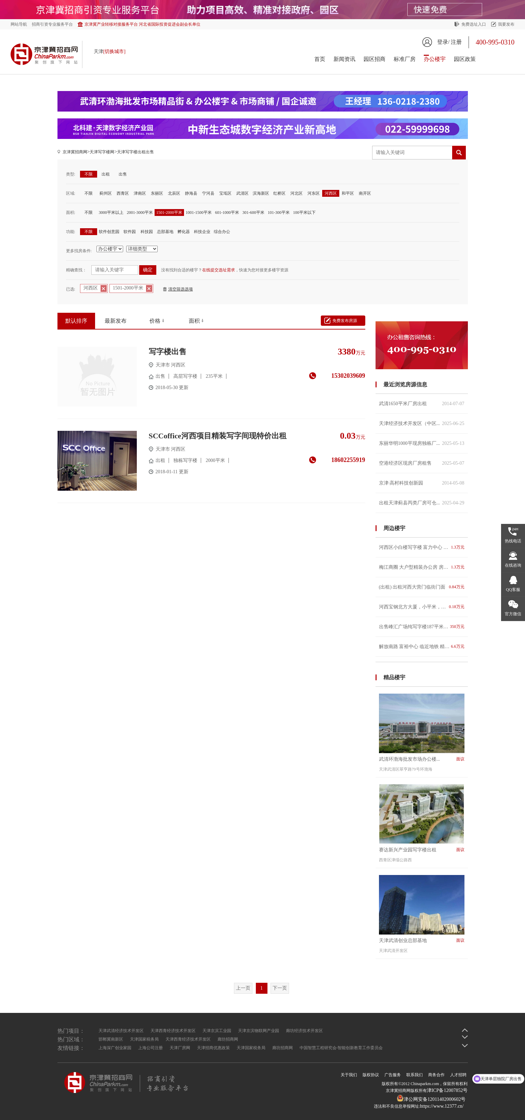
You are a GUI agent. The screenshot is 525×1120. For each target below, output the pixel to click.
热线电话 (513, 541)
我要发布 (506, 24)
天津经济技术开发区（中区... (421, 423)
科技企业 (202, 231)
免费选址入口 (473, 24)
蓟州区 (106, 193)
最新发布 (116, 321)
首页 (319, 59)
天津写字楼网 (102, 152)
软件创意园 (109, 231)
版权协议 (371, 1074)
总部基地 (165, 231)
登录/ (443, 42)
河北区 (296, 193)
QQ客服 (513, 589)
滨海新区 (261, 193)
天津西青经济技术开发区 (173, 1030)
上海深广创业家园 (115, 1047)
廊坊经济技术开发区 (304, 1030)
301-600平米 (253, 212)
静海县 (191, 193)
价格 (154, 321)
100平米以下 (304, 212)
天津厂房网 (180, 1047)
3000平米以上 (111, 212)
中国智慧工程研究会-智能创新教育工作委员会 (341, 1047)
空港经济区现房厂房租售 (421, 463)
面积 (194, 321)
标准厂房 (405, 59)
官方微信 (513, 614)
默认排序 (76, 321)
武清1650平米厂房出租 (421, 403)
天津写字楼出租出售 (135, 152)
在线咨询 (513, 565)
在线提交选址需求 (218, 270)
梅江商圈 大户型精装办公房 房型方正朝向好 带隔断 (421, 567)
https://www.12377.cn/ (441, 1106)
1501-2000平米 (169, 212)
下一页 (280, 988)
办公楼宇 (435, 59)
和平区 (348, 193)
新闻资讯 (344, 59)
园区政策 (465, 59)
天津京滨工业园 (216, 1030)
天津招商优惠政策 (213, 1047)
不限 (88, 174)
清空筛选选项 (180, 289)
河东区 (313, 193)
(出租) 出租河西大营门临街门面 (421, 587)
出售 (123, 174)
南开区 (365, 193)
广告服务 (392, 1074)
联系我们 (414, 1074)
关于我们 (349, 1074)
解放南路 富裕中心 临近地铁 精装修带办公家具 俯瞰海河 (421, 646)
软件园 (129, 231)
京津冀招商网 (75, 152)
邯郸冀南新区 (111, 1039)
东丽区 (157, 193)
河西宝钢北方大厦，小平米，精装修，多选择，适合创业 (421, 607)
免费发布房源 (344, 320)
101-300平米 (279, 212)
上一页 (243, 988)
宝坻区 (225, 193)
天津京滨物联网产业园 (258, 1030)
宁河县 (208, 193)
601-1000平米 (227, 212)
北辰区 (174, 193)
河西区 (331, 193)
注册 (456, 42)
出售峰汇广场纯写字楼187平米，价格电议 (421, 626)
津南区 (140, 193)
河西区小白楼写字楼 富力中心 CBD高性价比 (421, 547)
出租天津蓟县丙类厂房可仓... (421, 502)
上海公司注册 (150, 1047)
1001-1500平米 (199, 212)
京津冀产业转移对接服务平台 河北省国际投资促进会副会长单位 (142, 24)
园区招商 (374, 59)
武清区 (242, 193)
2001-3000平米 (140, 212)
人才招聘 (458, 1074)
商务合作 (436, 1074)
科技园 (147, 231)
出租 (106, 174)
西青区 (123, 193)
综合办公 (222, 231)
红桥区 (279, 193)
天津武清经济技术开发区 (121, 1030)
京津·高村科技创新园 (421, 483)
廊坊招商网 (228, 1039)
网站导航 (19, 24)
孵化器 (184, 231)
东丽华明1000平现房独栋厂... (421, 443)
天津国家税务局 (144, 1039)
